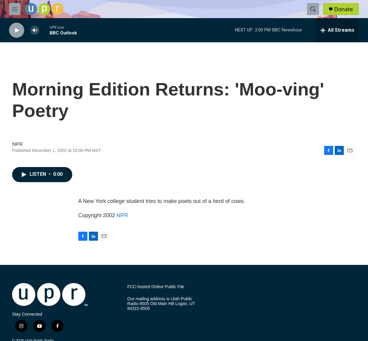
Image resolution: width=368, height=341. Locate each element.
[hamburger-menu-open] (15, 9)
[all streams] (337, 30)
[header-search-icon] (313, 9)
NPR (122, 215)
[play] (16, 30)
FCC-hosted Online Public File (155, 287)
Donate (343, 9)
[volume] (35, 30)
